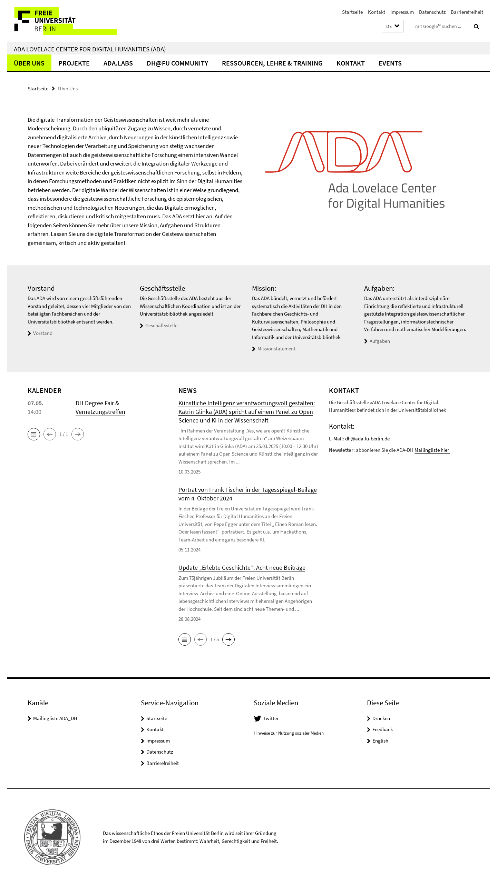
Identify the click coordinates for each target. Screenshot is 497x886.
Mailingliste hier (432, 450)
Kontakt (376, 12)
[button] (393, 26)
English (380, 740)
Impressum (402, 12)
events (390, 63)
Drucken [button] (381, 718)
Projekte (74, 63)
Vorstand (42, 333)
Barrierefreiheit (467, 12)
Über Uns (29, 63)
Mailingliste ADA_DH (55, 718)
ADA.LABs (118, 63)
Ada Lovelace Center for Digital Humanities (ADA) (90, 49)
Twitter (271, 718)
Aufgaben (380, 341)
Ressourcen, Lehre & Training (272, 63)
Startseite (352, 12)
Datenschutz (432, 12)
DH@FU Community (177, 63)
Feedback (382, 729)
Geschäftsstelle (161, 325)
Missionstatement (276, 348)
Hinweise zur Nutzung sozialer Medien (289, 733)
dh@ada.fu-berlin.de (367, 438)
